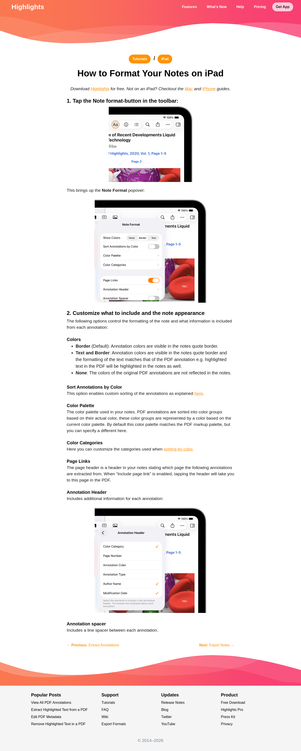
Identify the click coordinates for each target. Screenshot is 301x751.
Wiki (105, 717)
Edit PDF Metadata (46, 717)
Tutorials (108, 702)
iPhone (209, 88)
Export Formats (114, 724)
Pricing (260, 7)
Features (189, 7)
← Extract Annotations (93, 645)
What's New (217, 7)
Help (240, 7)
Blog (164, 710)
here (198, 393)
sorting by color (178, 449)
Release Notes (173, 702)
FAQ (105, 710)
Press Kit (228, 717)
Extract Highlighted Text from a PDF (59, 710)
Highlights (28, 6)
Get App (283, 7)
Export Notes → (216, 645)
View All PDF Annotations (51, 702)
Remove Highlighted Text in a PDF (58, 724)
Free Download (233, 702)
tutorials (139, 59)
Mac (189, 88)
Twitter (166, 717)
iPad (165, 59)
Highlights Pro (232, 710)
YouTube (168, 724)
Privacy (227, 724)
